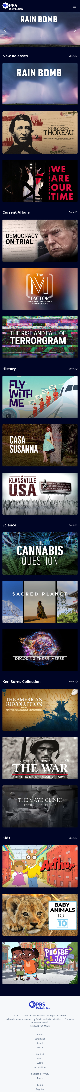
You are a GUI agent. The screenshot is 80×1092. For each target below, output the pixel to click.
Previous (5, 30)
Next (75, 30)
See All (73, 55)
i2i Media (45, 1025)
